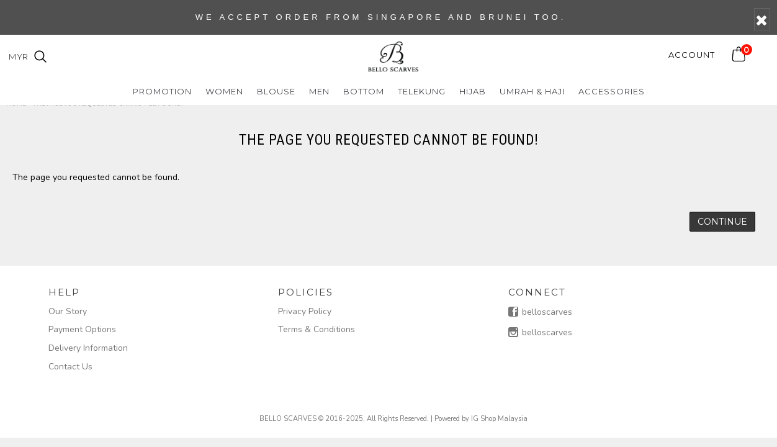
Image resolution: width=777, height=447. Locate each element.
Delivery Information (88, 348)
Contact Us (70, 366)
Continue (722, 221)
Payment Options (82, 329)
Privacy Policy (304, 311)
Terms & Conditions (316, 329)
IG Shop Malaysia (499, 418)
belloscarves (540, 313)
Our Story (67, 311)
